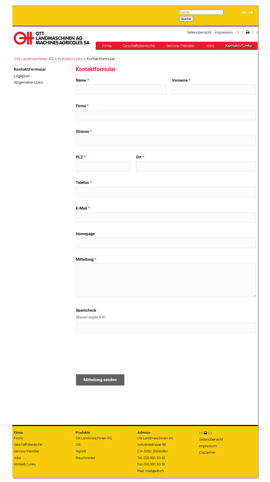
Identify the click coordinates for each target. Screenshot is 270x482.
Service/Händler (180, 46)
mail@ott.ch (154, 471)
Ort (139, 157)
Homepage (85, 234)
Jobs (210, 46)
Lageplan (22, 76)
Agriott (81, 451)
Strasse (82, 131)
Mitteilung (85, 259)
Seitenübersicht (199, 32)
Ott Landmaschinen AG (34, 59)
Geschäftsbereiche (139, 46)
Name (81, 80)
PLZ (79, 157)
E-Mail (81, 208)
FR (251, 12)
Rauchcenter (85, 458)
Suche (186, 19)
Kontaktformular (30, 69)
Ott (78, 444)
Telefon (82, 182)
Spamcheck (86, 310)
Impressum (224, 32)
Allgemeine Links (28, 82)
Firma (107, 46)
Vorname (180, 80)
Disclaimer (207, 452)
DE (244, 12)
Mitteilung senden (100, 379)
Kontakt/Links (238, 46)
